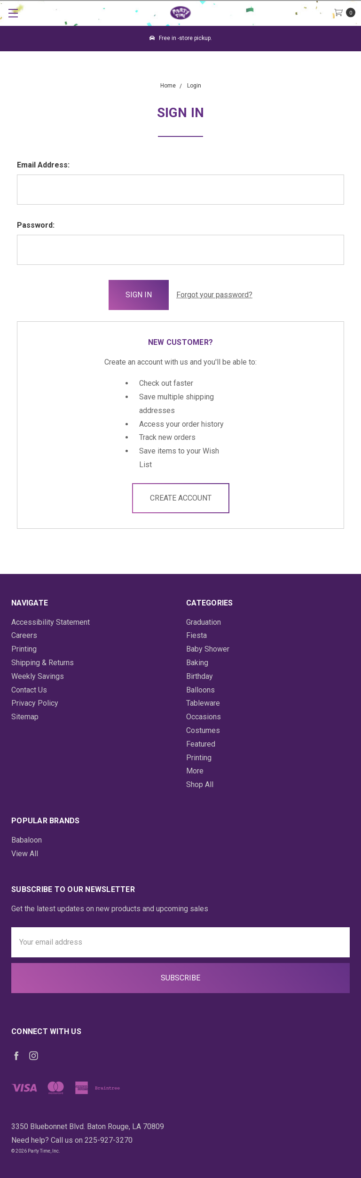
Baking (197, 662)
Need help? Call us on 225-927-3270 (72, 1140)
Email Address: (43, 164)
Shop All (199, 784)
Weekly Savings (37, 676)
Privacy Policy (34, 703)
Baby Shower (207, 649)
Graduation (203, 622)
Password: (36, 225)
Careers (24, 635)
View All (24, 853)
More (195, 770)
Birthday (199, 676)
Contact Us (29, 689)
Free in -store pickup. (180, 38)
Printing (24, 649)
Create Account (181, 497)
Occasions (203, 716)
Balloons (200, 689)
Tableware (203, 703)
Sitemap (25, 716)
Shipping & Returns (42, 662)
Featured (200, 744)
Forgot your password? (214, 294)
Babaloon (26, 840)
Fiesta (196, 635)
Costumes (203, 730)
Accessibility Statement (50, 622)
